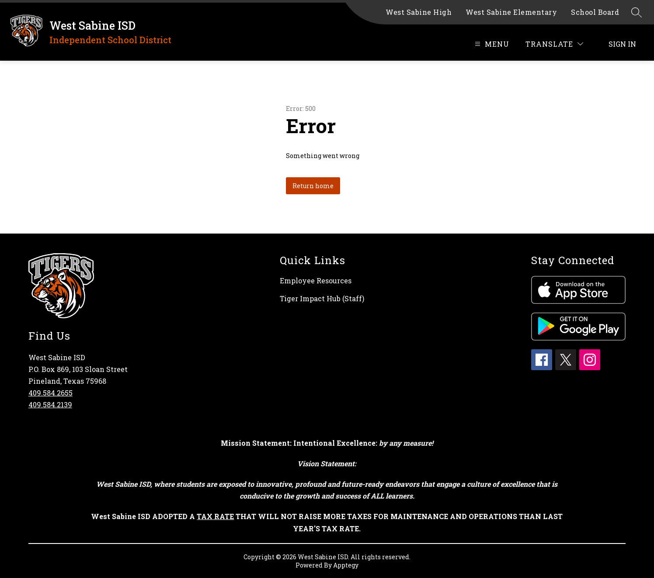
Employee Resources (315, 280)
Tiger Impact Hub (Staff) (322, 298)
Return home (313, 186)
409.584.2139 (50, 404)
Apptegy (345, 565)
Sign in (622, 43)
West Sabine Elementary (511, 12)
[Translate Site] (554, 43)
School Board (595, 12)
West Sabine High (419, 12)
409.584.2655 (50, 392)
